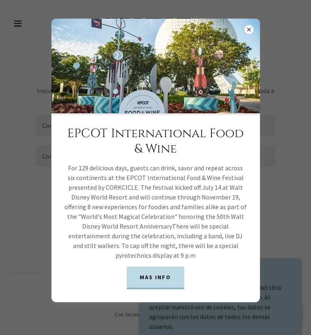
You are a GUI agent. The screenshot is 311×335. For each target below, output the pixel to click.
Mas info (155, 277)
